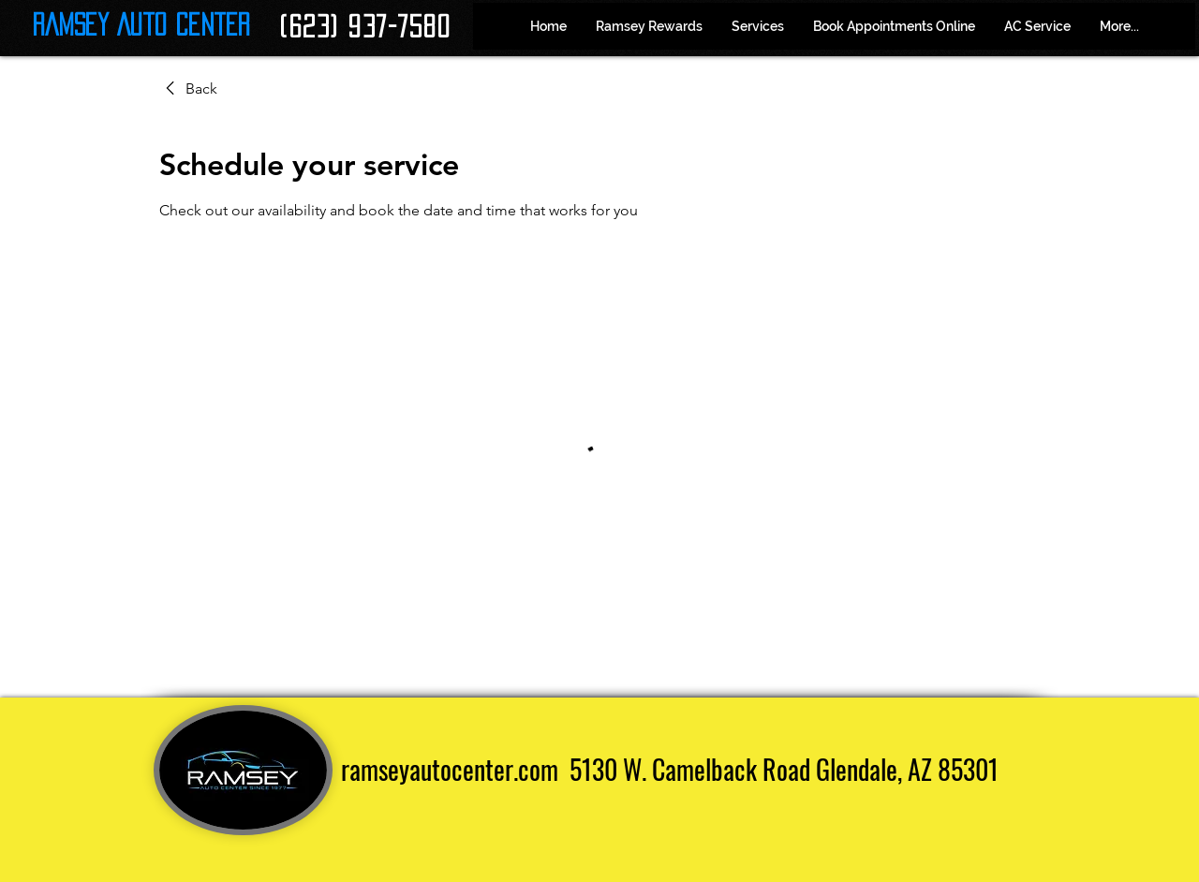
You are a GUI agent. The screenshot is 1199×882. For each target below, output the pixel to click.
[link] (188, 89)
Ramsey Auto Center (141, 24)
